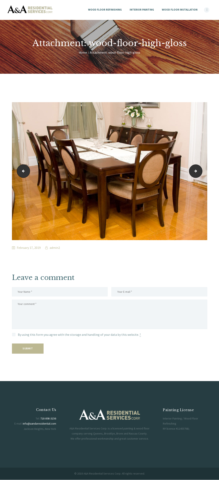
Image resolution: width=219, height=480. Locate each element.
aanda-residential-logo (22, 171)
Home (83, 52)
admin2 (54, 248)
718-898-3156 (48, 419)
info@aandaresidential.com (39, 424)
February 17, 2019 (29, 248)
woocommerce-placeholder (200, 171)
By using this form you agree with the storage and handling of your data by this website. (79, 335)
